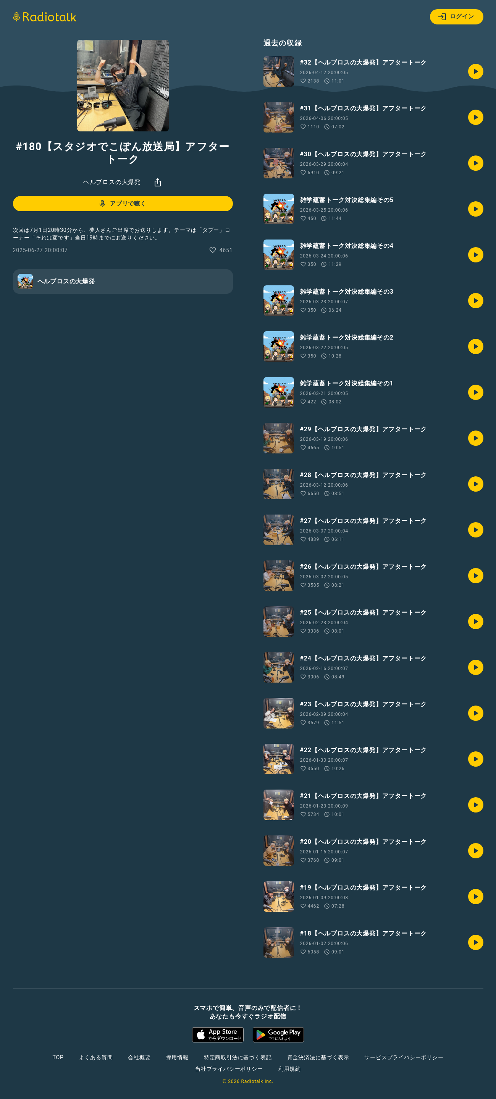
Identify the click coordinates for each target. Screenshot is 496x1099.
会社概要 (139, 1057)
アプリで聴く (122, 203)
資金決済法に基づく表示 (318, 1057)
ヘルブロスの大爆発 (112, 182)
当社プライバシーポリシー (229, 1069)
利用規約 (289, 1069)
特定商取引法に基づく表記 (238, 1057)
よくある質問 (96, 1057)
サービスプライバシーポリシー (403, 1057)
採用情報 (177, 1057)
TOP (57, 1057)
